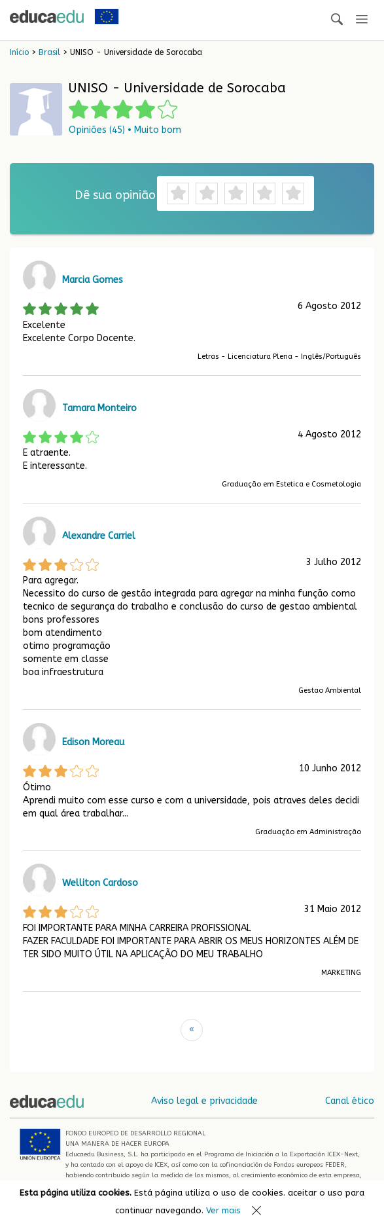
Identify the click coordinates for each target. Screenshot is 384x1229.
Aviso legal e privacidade (204, 1101)
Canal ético (349, 1101)
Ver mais (223, 1210)
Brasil (49, 52)
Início (19, 52)
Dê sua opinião (115, 195)
